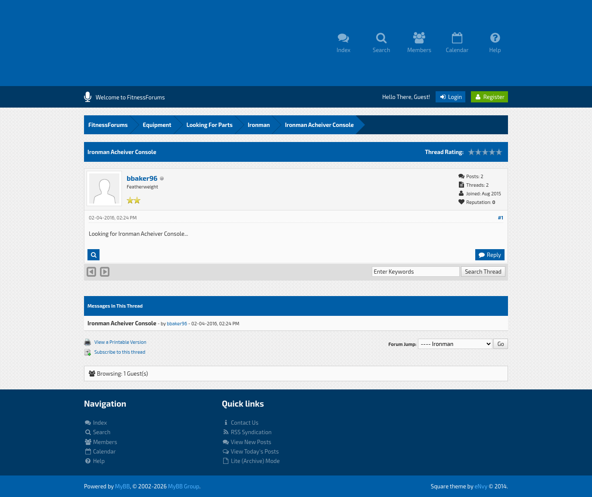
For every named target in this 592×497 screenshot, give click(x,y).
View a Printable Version (120, 342)
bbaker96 (142, 178)
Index (95, 422)
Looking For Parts (210, 124)
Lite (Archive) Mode (251, 460)
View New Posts (246, 441)
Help (94, 460)
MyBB (122, 486)
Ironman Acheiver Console (319, 124)
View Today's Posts (250, 451)
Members (100, 441)
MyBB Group (183, 486)
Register (489, 96)
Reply (489, 254)
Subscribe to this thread (119, 352)
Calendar (100, 451)
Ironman (259, 124)
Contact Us (240, 422)
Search (97, 432)
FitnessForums (108, 124)
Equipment (157, 124)
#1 (500, 217)
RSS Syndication (246, 432)
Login (450, 96)
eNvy (480, 486)
